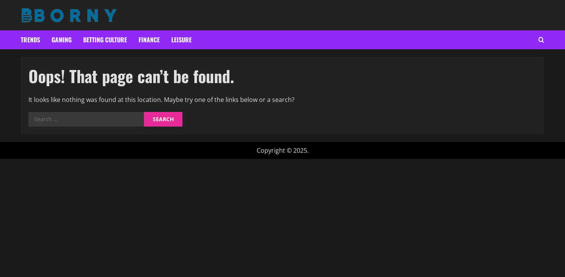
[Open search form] (541, 39)
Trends (30, 39)
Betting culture (105, 39)
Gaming (62, 39)
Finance (149, 39)
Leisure (181, 39)
